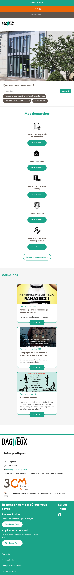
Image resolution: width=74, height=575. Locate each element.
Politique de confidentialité (12, 566)
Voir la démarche (37, 143)
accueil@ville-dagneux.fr (16, 470)
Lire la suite (37, 322)
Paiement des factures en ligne (17, 101)
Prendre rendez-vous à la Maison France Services (24, 96)
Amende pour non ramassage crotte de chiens (34, 311)
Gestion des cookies (9, 571)
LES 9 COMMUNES (36, 3)
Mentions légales (8, 560)
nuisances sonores (28, 398)
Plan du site (6, 554)
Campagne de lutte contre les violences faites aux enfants (34, 354)
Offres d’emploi (40, 101)
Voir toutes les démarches (36, 257)
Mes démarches (36, 15)
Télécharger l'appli (12, 524)
